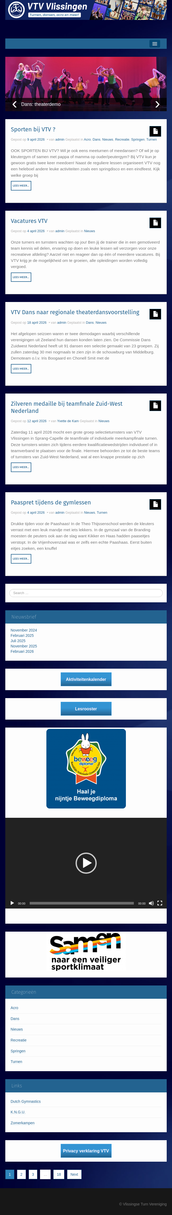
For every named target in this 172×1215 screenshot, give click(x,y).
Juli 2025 (18, 641)
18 (59, 1174)
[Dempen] (151, 903)
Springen (137, 139)
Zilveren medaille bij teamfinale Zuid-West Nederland (66, 407)
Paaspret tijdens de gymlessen (51, 502)
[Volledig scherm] (159, 903)
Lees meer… (21, 185)
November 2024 (24, 630)
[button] (86, 863)
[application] (86, 863)
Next (74, 1174)
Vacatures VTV (29, 220)
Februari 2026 (22, 651)
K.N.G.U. (18, 1112)
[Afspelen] (12, 903)
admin (59, 139)
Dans (96, 139)
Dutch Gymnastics (26, 1101)
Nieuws (107, 139)
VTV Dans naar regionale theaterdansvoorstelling (75, 312)
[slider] (82, 903)
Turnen (151, 139)
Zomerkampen (22, 1123)
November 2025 (24, 646)
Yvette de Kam (68, 421)
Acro (87, 139)
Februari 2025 (22, 635)
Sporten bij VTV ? (33, 129)
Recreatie (122, 139)
